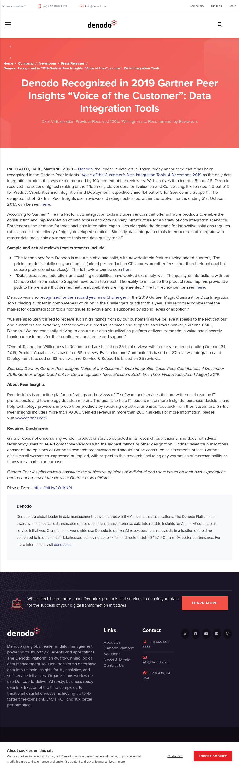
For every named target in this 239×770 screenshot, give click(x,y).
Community (197, 6)
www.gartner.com (31, 418)
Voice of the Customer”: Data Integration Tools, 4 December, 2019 (142, 175)
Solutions (112, 654)
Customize (175, 756)
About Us (112, 642)
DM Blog (216, 6)
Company (26, 63)
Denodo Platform (119, 648)
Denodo (85, 169)
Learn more (205, 603)
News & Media (117, 660)
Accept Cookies (212, 756)
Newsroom (47, 63)
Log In (233, 6)
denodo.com (64, 544)
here (46, 204)
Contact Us (114, 666)
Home (8, 63)
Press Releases (72, 63)
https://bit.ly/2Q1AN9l (53, 488)
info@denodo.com (97, 6)
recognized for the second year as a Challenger (83, 297)
